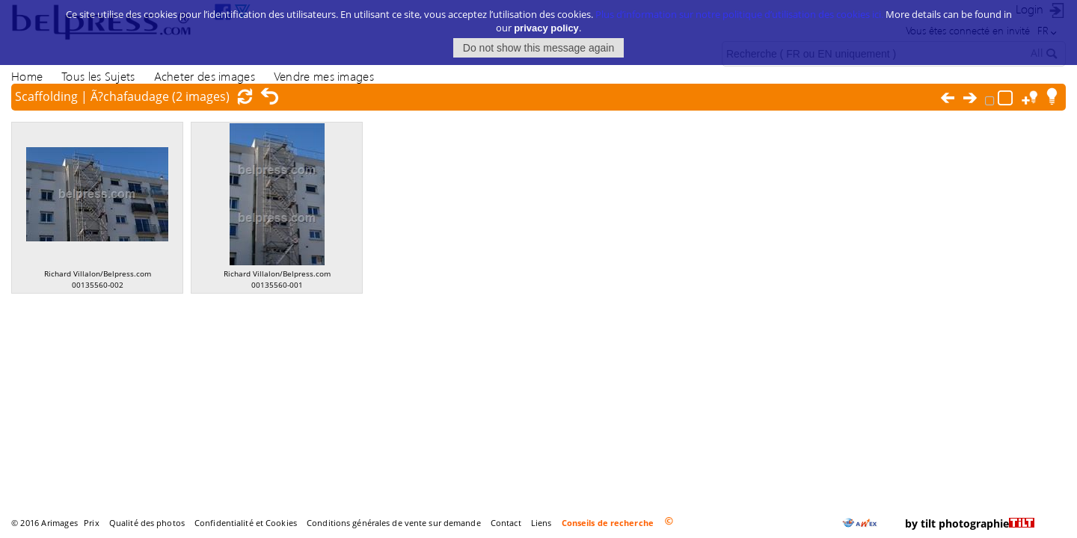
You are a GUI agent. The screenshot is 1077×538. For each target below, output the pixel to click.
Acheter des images (204, 76)
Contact (506, 522)
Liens (541, 522)
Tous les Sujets (98, 76)
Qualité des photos (147, 522)
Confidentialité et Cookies (245, 522)
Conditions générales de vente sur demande (394, 522)
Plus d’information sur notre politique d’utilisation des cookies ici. (739, 12)
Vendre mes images (324, 76)
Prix (91, 522)
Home (27, 76)
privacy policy (546, 26)
